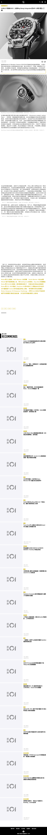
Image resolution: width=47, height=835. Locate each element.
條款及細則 (34, 827)
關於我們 (12, 827)
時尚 (5, 309)
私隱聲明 (28, 827)
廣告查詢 (18, 827)
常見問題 (23, 827)
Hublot (9, 309)
